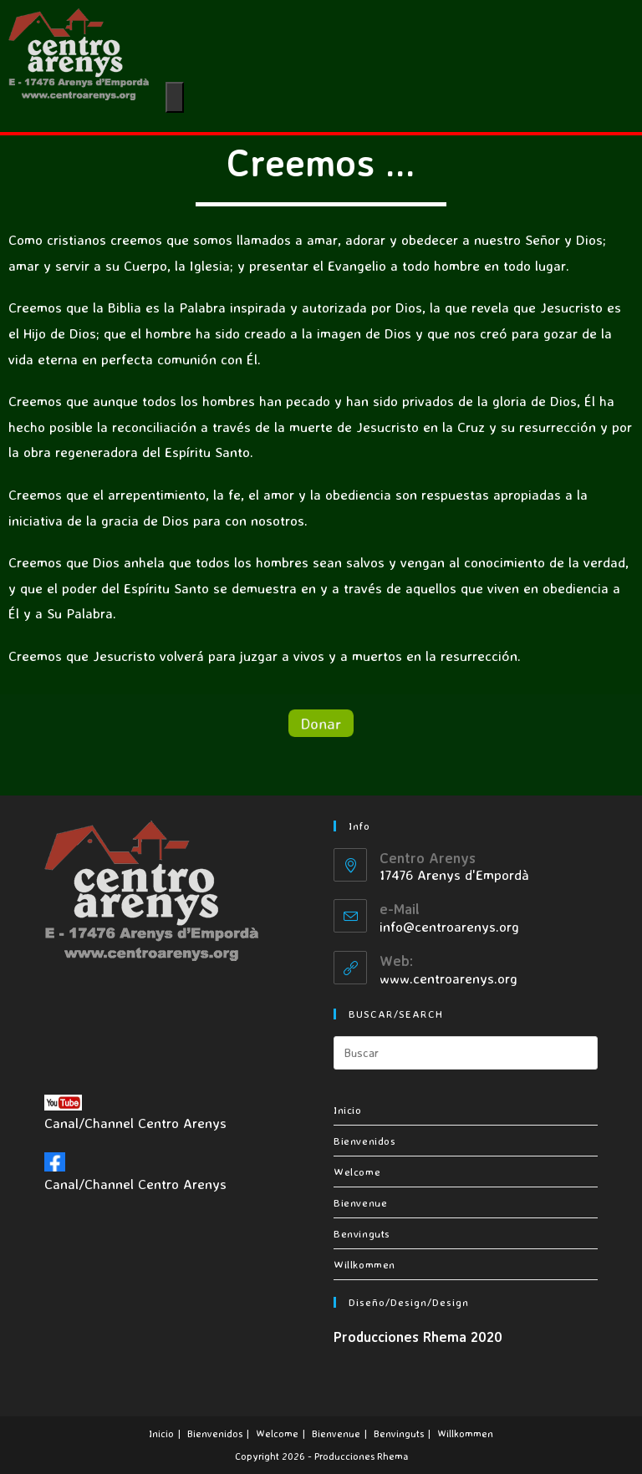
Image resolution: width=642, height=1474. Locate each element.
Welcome (357, 1171)
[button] (321, 723)
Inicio (348, 1109)
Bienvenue (360, 1202)
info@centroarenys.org (449, 926)
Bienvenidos (365, 1140)
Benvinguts (362, 1233)
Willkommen (364, 1264)
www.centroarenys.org (448, 978)
